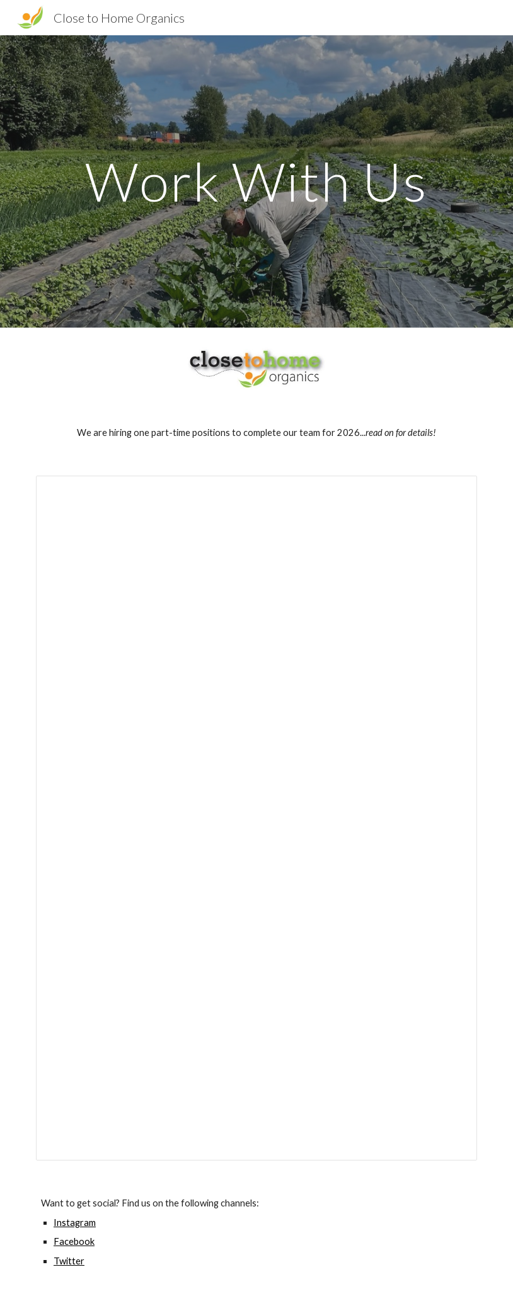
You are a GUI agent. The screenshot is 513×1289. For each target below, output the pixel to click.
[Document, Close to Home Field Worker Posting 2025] (256, 818)
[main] (256, 181)
